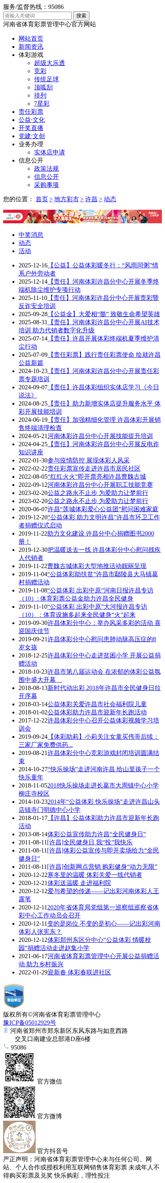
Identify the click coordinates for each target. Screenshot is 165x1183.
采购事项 (46, 184)
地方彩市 (66, 199)
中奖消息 (31, 234)
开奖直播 (31, 128)
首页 (42, 199)
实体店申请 (49, 152)
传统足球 (46, 79)
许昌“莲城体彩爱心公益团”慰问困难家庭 (103, 509)
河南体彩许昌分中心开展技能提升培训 (100, 436)
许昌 (91, 199)
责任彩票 (31, 111)
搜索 (81, 16)
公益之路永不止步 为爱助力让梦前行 (98, 493)
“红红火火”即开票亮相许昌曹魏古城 (97, 476)
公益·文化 (32, 119)
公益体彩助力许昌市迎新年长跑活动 (97, 712)
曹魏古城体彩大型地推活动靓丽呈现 (96, 566)
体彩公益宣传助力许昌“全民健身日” (97, 834)
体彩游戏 (31, 54)
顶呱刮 (43, 87)
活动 (25, 251)
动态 (110, 199)
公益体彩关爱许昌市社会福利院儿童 (97, 704)
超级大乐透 (49, 63)
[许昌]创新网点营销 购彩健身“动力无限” (102, 866)
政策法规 (46, 168)
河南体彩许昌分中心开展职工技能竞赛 (100, 484)
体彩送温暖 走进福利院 (79, 883)
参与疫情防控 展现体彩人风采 (89, 460)
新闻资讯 (31, 46)
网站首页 (31, 38)
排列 (40, 95)
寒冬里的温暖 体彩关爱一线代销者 (95, 874)
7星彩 (42, 103)
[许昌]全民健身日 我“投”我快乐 (89, 842)
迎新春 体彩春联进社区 (79, 972)
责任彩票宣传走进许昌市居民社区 (94, 468)
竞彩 (40, 71)
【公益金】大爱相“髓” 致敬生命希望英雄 (104, 314)
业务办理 (31, 144)
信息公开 (31, 160)
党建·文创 (32, 136)
